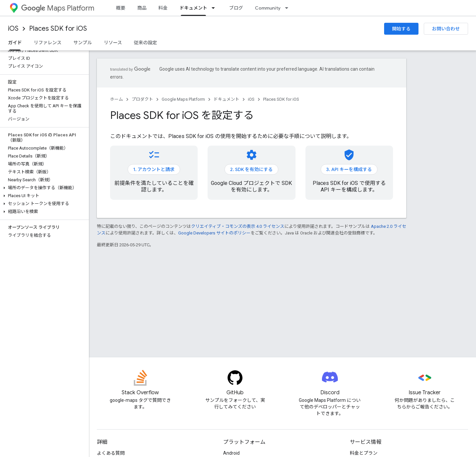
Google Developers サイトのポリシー (214, 232)
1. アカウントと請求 (154, 169)
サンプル (82, 43)
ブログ (236, 8)
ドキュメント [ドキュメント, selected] (193, 8)
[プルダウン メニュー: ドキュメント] (215, 8)
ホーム (116, 99)
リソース (113, 43)
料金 (163, 8)
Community (268, 8)
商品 (141, 8)
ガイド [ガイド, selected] (15, 43)
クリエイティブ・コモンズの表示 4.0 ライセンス (237, 226)
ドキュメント (226, 99)
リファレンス (47, 43)
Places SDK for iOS (58, 28)
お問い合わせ (446, 29)
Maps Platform (57, 8)
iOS (13, 28)
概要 (120, 8)
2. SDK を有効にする (251, 169)
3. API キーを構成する (349, 169)
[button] (43, 188)
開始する (401, 29)
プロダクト (142, 99)
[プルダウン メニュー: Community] (289, 8)
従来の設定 (145, 43)
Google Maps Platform (183, 99)
